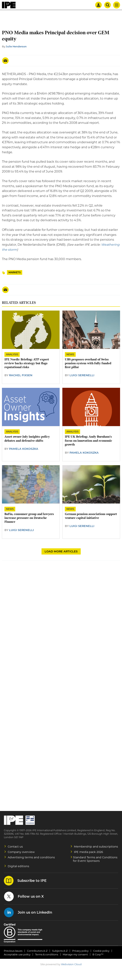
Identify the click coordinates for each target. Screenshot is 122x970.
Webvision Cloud (71, 964)
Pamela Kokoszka (23, 449)
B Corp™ (97, 954)
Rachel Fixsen (20, 375)
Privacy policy (80, 950)
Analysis (12, 354)
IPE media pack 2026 (88, 852)
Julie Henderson (16, 46)
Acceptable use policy (17, 954)
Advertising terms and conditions (31, 857)
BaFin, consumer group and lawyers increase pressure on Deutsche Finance (29, 518)
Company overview (21, 852)
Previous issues (13, 950)
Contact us (15, 846)
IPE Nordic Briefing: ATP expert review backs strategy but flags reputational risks (26, 363)
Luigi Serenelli (81, 375)
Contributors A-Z (37, 950)
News (70, 354)
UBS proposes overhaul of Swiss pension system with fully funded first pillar (88, 363)
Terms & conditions (46, 954)
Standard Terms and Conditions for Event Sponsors (95, 859)
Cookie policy (101, 950)
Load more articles (61, 551)
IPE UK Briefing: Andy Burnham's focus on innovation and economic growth (88, 440)
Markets (14, 272)
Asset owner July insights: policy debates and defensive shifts (27, 438)
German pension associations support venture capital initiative (91, 516)
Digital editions (18, 866)
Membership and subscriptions (96, 846)
